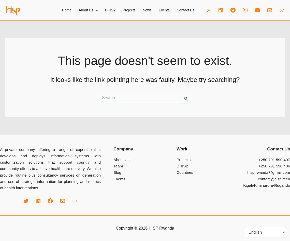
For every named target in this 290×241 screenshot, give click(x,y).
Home (66, 10)
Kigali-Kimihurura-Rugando (266, 185)
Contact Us (185, 10)
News (147, 10)
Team (118, 166)
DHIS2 (110, 10)
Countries (185, 172)
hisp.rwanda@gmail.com (268, 172)
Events (164, 10)
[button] (95, 10)
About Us (121, 160)
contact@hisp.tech (274, 179)
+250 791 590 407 (274, 160)
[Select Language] (265, 232)
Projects (129, 10)
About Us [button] (88, 10)
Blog (117, 172)
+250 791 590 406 (274, 166)
